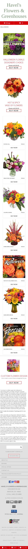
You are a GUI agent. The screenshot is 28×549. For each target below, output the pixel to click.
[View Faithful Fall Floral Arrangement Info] (14, 129)
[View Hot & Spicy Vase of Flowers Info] (14, 87)
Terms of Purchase (18, 540)
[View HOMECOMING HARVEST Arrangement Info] (14, 232)
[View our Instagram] (15, 482)
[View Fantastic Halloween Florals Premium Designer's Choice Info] (14, 266)
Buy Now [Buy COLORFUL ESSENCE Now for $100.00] (14, 216)
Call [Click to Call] (4, 548)
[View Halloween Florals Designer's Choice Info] (14, 44)
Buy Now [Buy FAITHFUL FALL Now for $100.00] (14, 148)
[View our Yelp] (18, 482)
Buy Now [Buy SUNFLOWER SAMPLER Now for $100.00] (14, 319)
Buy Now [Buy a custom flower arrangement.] (14, 382)
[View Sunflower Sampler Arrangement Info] (14, 300)
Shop (7, 23)
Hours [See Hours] (23, 548)
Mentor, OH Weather (7, 535)
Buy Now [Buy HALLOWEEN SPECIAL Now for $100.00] (14, 353)
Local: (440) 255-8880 (14, 494)
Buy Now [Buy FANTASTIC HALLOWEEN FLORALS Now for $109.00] (14, 284)
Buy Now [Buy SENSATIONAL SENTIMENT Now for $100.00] (14, 182)
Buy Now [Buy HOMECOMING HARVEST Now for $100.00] (14, 250)
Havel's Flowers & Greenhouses (14, 10)
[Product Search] (14, 447)
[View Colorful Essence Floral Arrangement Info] (14, 198)
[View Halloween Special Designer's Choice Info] (14, 334)
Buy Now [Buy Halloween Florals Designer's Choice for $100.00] (13, 67)
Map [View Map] (14, 548)
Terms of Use (14, 543)
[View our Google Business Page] (12, 482)
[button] (14, 511)
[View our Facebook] (10, 482)
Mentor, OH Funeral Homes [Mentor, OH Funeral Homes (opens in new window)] (10, 527)
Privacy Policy (7, 540)
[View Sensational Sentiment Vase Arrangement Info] (14, 164)
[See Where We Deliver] (14, 455)
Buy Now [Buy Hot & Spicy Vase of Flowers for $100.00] (13, 110)
